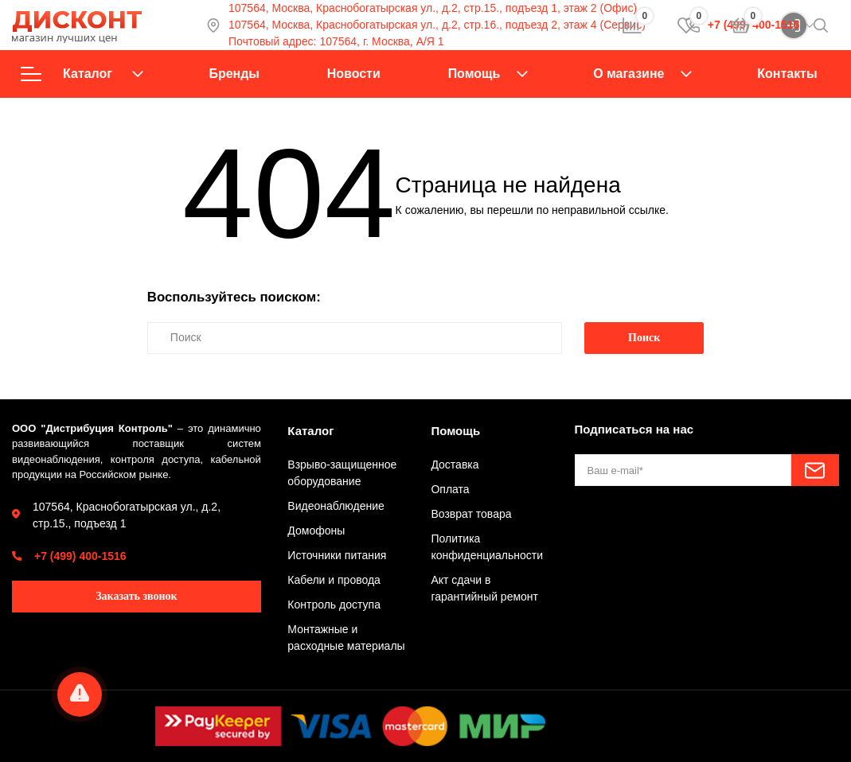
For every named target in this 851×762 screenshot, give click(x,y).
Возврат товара (471, 513)
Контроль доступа (334, 604)
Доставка (454, 464)
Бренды (234, 73)
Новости (354, 73)
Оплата (450, 489)
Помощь (474, 73)
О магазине (628, 73)
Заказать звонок (137, 596)
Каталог (82, 74)
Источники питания (336, 555)
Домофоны (316, 530)
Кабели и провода (334, 579)
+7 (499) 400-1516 (80, 556)
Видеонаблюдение (335, 506)
